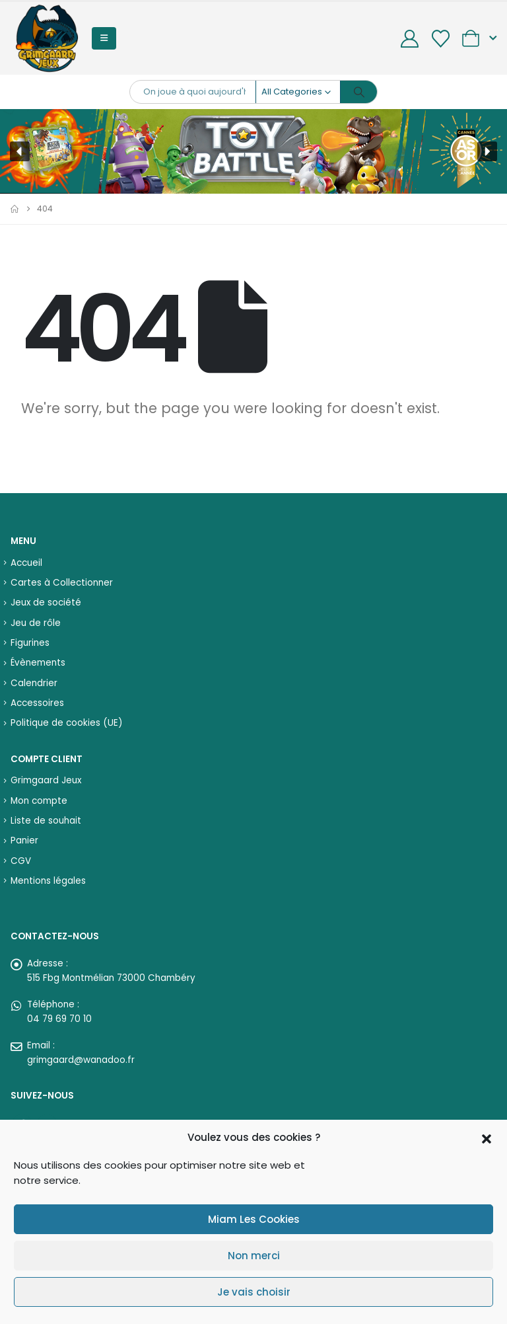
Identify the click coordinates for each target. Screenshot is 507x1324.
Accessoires (37, 703)
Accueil (26, 563)
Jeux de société (46, 602)
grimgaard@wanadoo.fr (81, 1060)
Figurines (30, 643)
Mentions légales (48, 881)
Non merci (254, 1256)
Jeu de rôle (36, 623)
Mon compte (39, 801)
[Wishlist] (440, 39)
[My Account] (410, 39)
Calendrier (34, 683)
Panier (24, 840)
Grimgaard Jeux (46, 780)
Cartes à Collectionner (62, 582)
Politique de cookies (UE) (66, 723)
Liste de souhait (46, 820)
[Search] (359, 92)
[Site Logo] (47, 38)
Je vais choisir (253, 1292)
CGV (21, 861)
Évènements (38, 662)
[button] (486, 1137)
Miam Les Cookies (254, 1219)
